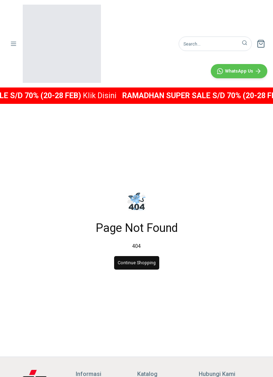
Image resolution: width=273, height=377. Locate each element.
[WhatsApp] (239, 226)
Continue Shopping (137, 262)
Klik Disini (113, 95)
